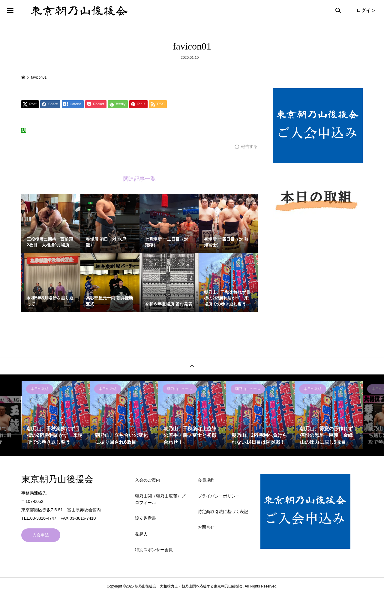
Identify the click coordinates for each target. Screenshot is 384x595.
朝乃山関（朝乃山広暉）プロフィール (160, 499)
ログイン (366, 10)
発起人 (141, 534)
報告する (249, 146)
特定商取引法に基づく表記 (223, 511)
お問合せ (206, 527)
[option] (56, 415)
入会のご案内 (147, 480)
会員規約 (206, 480)
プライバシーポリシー (219, 496)
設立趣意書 (145, 518)
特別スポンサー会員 (154, 549)
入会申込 (40, 535)
